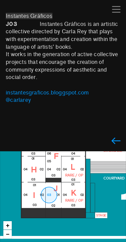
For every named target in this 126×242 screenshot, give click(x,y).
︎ (116, 141)
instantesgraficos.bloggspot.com (47, 92)
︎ (116, 9)
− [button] (8, 234)
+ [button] (8, 226)
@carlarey (18, 100)
